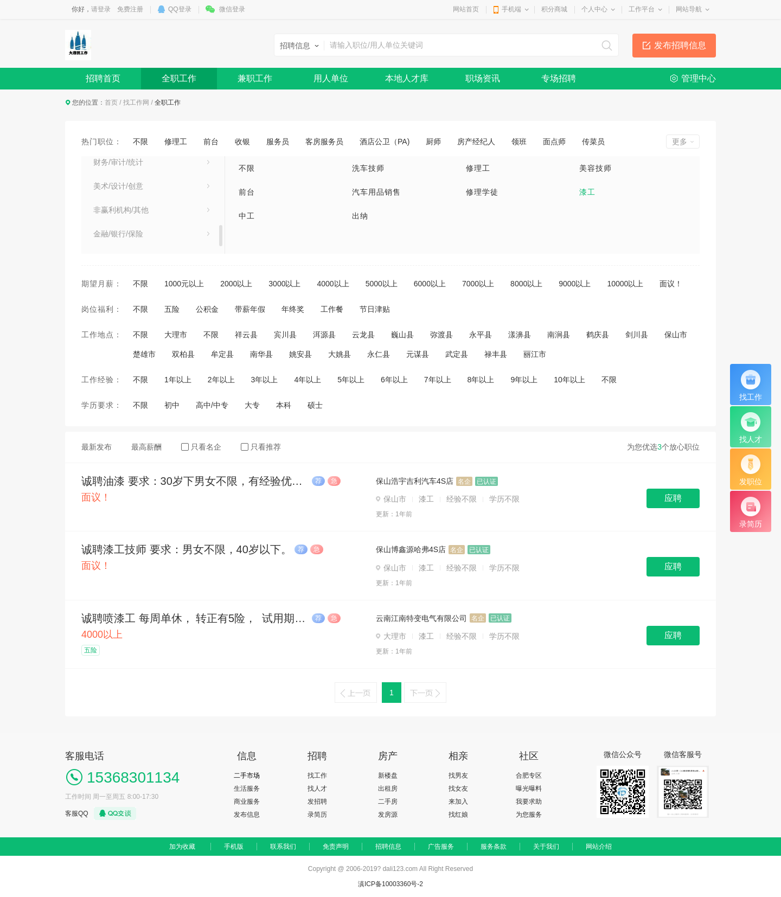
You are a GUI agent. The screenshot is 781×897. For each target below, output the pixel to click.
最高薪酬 (146, 447)
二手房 (388, 801)
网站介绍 (599, 846)
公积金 (207, 309)
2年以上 (221, 379)
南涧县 (558, 334)
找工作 (317, 775)
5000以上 (382, 283)
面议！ (671, 283)
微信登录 (232, 9)
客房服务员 (324, 141)
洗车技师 (368, 168)
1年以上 (177, 379)
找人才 (317, 788)
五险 (172, 309)
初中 (172, 405)
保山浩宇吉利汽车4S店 (414, 481)
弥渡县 (441, 334)
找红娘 (458, 814)
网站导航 (689, 9)
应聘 (673, 498)
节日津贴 (375, 309)
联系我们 (283, 846)
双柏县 (183, 354)
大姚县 (339, 354)
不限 (140, 141)
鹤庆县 (597, 334)
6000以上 (430, 283)
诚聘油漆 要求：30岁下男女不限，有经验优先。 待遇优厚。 (195, 481)
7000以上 (478, 283)
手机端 (511, 9)
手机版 (234, 846)
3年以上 (264, 379)
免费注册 (130, 9)
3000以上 (284, 283)
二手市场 (247, 775)
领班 (519, 141)
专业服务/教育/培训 (125, 241)
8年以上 (481, 379)
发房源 (388, 814)
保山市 (675, 334)
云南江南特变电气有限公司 (421, 618)
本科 (283, 405)
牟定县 (222, 354)
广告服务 (441, 846)
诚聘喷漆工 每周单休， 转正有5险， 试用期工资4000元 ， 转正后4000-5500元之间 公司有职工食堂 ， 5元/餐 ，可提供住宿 (195, 618)
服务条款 (494, 846)
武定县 (456, 354)
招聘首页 (103, 78)
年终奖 (292, 309)
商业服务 (247, 801)
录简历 (317, 814)
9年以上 (523, 379)
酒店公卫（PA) (384, 141)
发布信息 (247, 814)
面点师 (554, 141)
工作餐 (332, 309)
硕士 (315, 405)
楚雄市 (144, 354)
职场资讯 (482, 78)
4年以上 (307, 379)
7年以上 (437, 379)
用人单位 (330, 78)
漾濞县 (519, 334)
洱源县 (324, 334)
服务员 (277, 141)
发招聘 (317, 801)
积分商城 (554, 9)
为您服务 (529, 814)
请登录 (101, 9)
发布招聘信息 (680, 45)
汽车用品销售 (376, 192)
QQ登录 (179, 9)
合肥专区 (529, 775)
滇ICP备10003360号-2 (390, 884)
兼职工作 (255, 78)
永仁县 (378, 354)
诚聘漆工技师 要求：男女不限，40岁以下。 (186, 549)
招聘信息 (388, 846)
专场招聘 (558, 78)
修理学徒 (482, 192)
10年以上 (569, 379)
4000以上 (333, 283)
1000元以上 (184, 283)
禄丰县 (495, 354)
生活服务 (247, 788)
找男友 (458, 775)
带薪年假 (250, 309)
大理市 (175, 334)
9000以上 (575, 283)
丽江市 (534, 354)
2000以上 (236, 283)
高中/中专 (212, 405)
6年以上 (394, 379)
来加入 (458, 801)
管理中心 (698, 78)
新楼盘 (388, 775)
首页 (111, 102)
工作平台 (642, 9)
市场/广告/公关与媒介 (129, 217)
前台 (211, 141)
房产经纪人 (476, 141)
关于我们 (546, 846)
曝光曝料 (529, 788)
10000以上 (625, 283)
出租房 (388, 788)
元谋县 (417, 354)
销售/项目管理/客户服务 (133, 169)
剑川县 (636, 334)
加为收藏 (182, 846)
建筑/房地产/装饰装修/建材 (138, 193)
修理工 (175, 141)
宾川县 (285, 334)
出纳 (360, 216)
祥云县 (246, 334)
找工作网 (136, 102)
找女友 (458, 788)
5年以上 (350, 379)
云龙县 (363, 334)
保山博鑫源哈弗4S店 (411, 549)
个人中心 (594, 9)
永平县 (480, 334)
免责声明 (336, 846)
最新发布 (96, 447)
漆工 (587, 192)
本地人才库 (406, 78)
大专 (252, 405)
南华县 (261, 354)
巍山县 (402, 334)
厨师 (433, 141)
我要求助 (529, 801)
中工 (247, 216)
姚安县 (300, 354)
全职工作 (179, 78)
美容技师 (595, 168)
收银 (242, 141)
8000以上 (526, 283)
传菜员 (593, 141)
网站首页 (466, 9)
